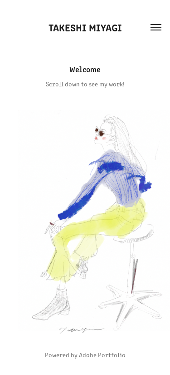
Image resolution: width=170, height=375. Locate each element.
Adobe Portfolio (102, 354)
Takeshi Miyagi (85, 27)
